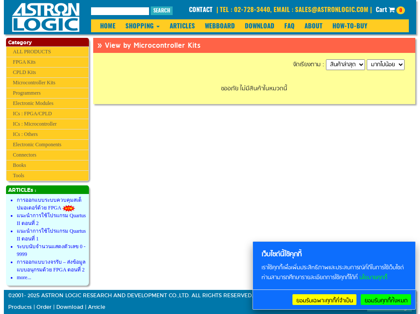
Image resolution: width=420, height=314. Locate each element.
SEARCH (161, 10)
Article (96, 307)
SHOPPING (142, 26)
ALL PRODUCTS (32, 52)
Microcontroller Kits (34, 83)
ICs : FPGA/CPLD (32, 114)
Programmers (27, 93)
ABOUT (313, 26)
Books (19, 165)
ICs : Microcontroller (35, 124)
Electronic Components (37, 145)
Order (44, 307)
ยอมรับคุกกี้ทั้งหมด (386, 300)
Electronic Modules (33, 103)
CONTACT (201, 10)
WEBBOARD (220, 26)
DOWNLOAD (259, 26)
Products (20, 307)
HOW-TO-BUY (349, 26)
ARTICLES (182, 26)
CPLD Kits (24, 72)
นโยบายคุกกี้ (373, 277)
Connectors (25, 155)
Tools (18, 175)
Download (69, 307)
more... (24, 277)
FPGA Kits (24, 62)
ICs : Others (25, 134)
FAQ (289, 26)
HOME (108, 26)
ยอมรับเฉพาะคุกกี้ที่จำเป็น (324, 300)
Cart (390, 10)
